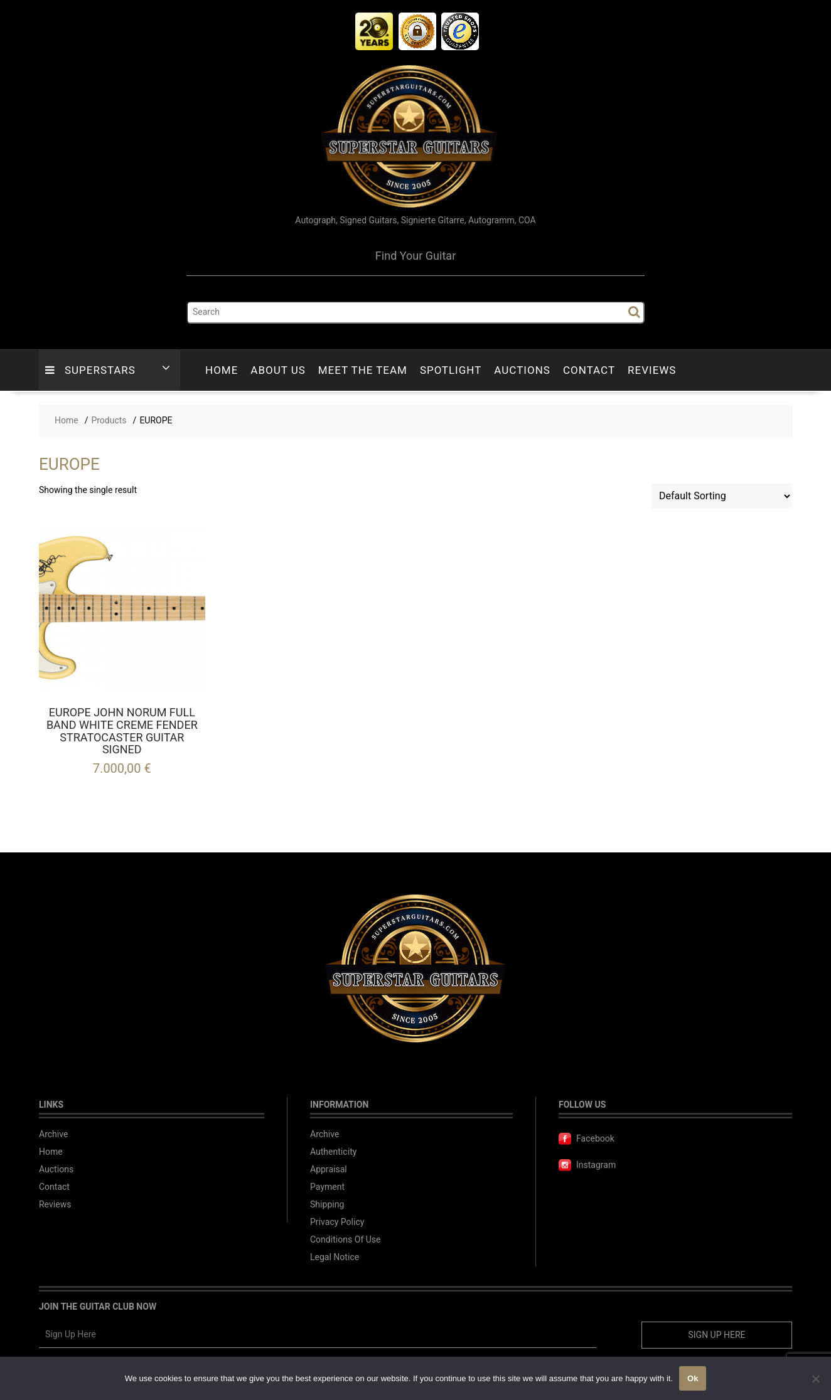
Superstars (90, 370)
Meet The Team (362, 370)
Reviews (652, 370)
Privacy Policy (337, 1222)
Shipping (327, 1204)
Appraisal (328, 1169)
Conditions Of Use (345, 1239)
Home (221, 370)
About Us (277, 370)
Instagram (587, 1165)
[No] (815, 1378)
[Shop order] (721, 496)
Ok (692, 1378)
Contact (589, 370)
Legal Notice (334, 1257)
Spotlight (450, 370)
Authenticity (333, 1152)
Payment (327, 1187)
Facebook (586, 1138)
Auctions (522, 370)
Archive (53, 1134)
